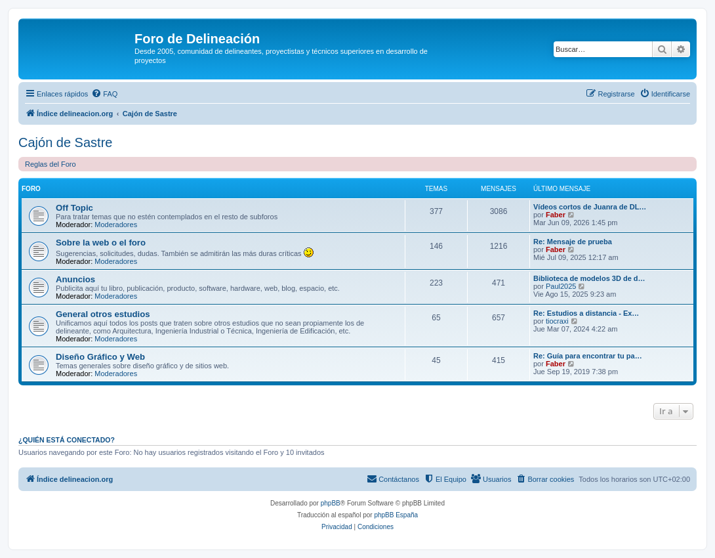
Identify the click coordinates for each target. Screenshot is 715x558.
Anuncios (75, 279)
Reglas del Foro (50, 164)
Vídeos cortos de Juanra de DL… (589, 207)
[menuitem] (104, 94)
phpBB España (396, 515)
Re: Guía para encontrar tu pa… (587, 356)
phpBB (330, 503)
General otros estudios (103, 314)
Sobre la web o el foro (101, 242)
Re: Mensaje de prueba (572, 242)
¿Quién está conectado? (66, 440)
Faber (555, 215)
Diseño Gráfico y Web (100, 357)
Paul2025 (561, 286)
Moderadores (115, 224)
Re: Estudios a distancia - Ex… (586, 313)
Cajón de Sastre (65, 142)
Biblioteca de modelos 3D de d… (589, 278)
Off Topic (74, 208)
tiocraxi (557, 321)
